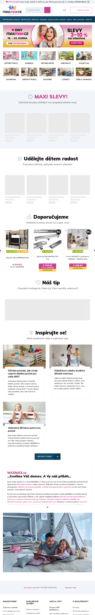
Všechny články (44, 456)
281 (38, 231)
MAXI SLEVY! (51, 96)
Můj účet (59, 10)
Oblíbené (54, 10)
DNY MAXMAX (14, 2)
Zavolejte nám (30, 587)
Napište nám (70, 587)
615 (8, 231)
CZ (64, 10)
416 (68, 231)
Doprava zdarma (32, 609)
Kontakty (76, 607)
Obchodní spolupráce (81, 611)
